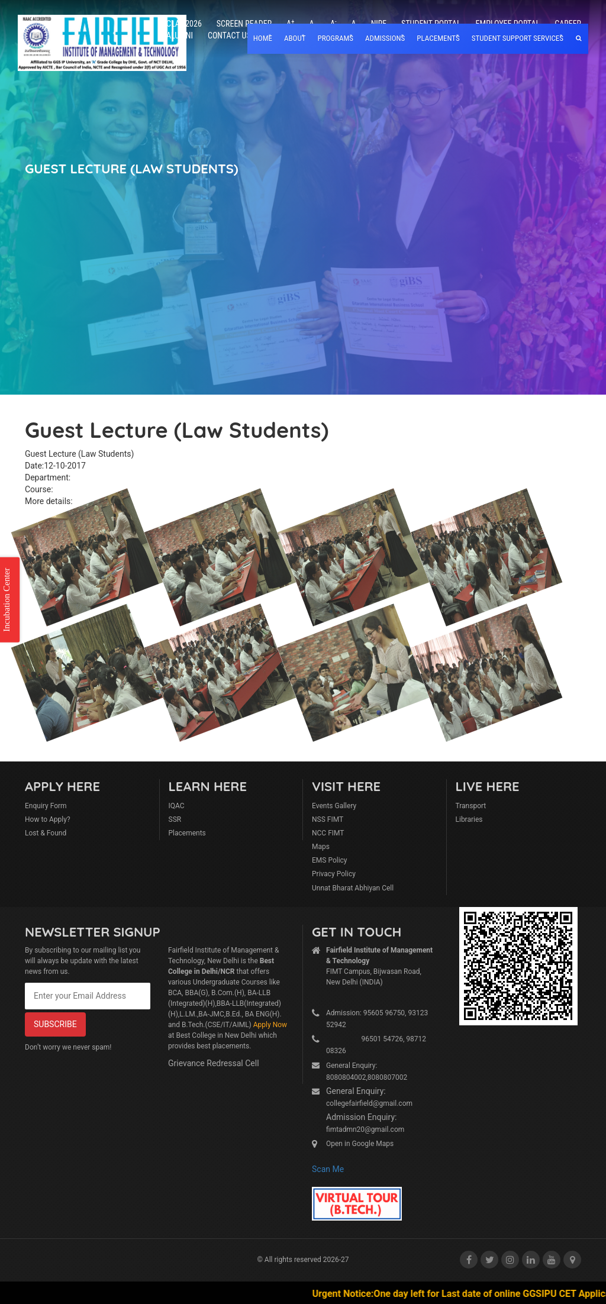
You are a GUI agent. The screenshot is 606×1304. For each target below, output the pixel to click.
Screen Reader (244, 23)
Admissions (385, 38)
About (294, 38)
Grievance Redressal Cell (213, 1063)
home (262, 38)
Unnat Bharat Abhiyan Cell (353, 888)
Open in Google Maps (360, 1144)
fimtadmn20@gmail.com (365, 1129)
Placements (187, 833)
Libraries (469, 819)
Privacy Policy (334, 874)
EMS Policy (329, 860)
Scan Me (328, 1169)
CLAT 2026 (184, 23)
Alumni (179, 35)
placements (438, 38)
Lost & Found (45, 833)
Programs (335, 38)
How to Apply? (47, 819)
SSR (175, 819)
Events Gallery (334, 806)
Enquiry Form (46, 806)
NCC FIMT (328, 833)
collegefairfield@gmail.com (369, 1103)
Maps (321, 847)
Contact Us (229, 35)
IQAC (177, 806)
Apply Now (270, 1025)
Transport (471, 806)
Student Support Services (517, 38)
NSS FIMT (327, 819)
